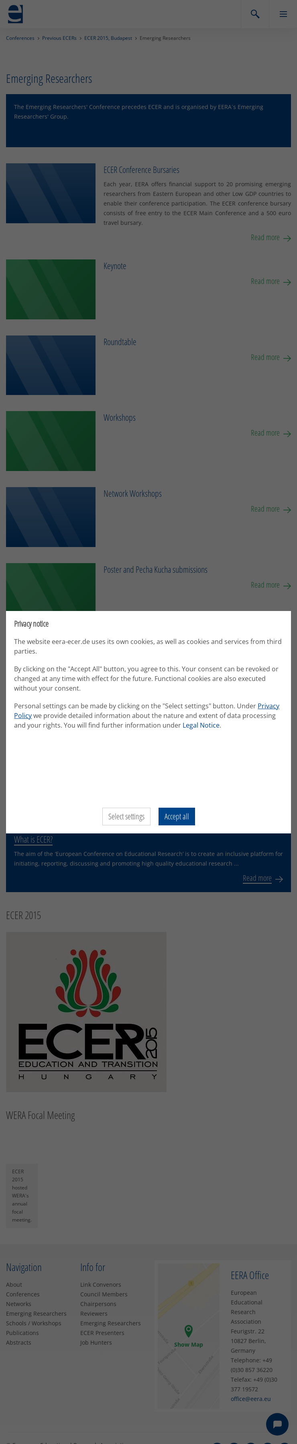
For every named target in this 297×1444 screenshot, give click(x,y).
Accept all (177, 816)
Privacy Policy (36, 715)
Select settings (126, 816)
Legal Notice (238, 725)
